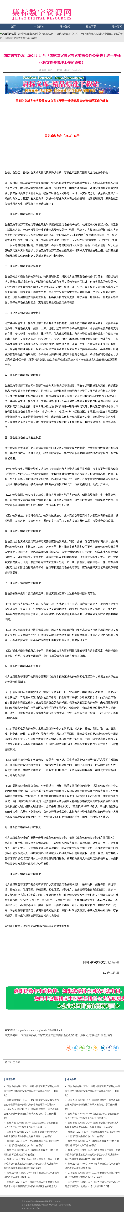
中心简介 (39, 26)
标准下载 (91, 26)
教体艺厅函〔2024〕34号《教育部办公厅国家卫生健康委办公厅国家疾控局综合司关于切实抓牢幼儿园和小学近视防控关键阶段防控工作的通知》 (31, 1163)
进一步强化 (81, 1035)
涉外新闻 (117, 26)
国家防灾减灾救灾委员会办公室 (56, 1035)
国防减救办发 (28, 1035)
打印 (8, 1062)
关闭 (16, 1062)
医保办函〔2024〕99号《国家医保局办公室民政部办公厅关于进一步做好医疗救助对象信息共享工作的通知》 (31, 1113)
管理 (103, 1035)
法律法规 (65, 26)
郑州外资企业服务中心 (29, 33)
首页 (13, 26)
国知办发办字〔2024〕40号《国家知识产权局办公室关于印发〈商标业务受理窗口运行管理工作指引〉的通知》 (31, 1091)
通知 (110, 1035)
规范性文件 (49, 33)
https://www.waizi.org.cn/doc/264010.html (40, 1030)
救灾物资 (94, 1035)
